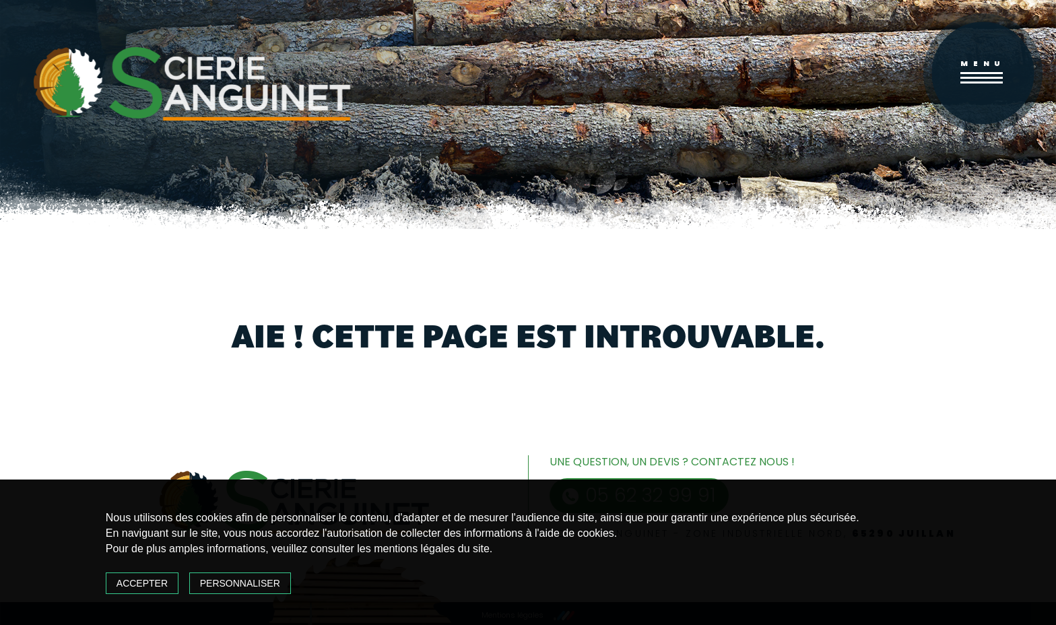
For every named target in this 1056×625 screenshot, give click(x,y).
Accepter (142, 583)
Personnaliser (240, 583)
